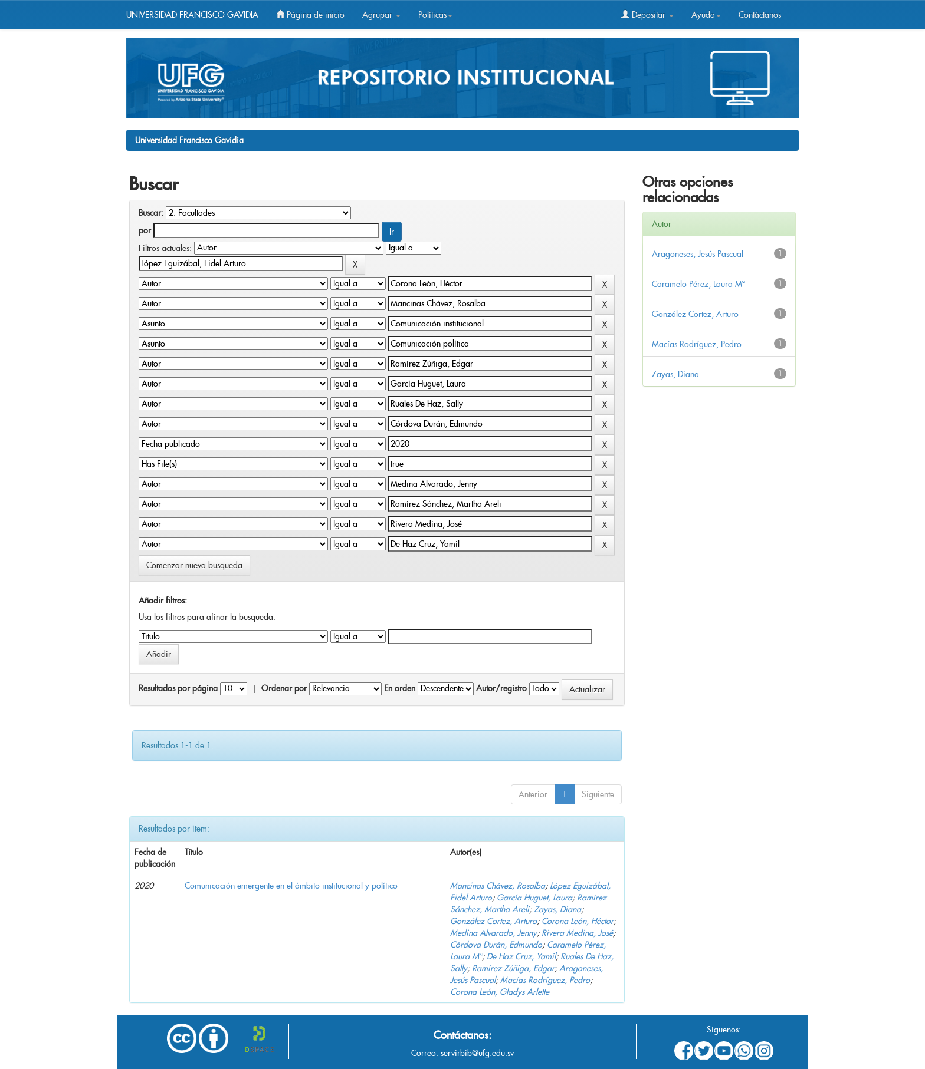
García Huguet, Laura (534, 897)
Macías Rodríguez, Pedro (545, 980)
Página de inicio (310, 14)
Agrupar (381, 14)
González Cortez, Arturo (493, 921)
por (145, 230)
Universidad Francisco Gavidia (189, 140)
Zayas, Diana (557, 909)
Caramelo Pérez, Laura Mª (698, 284)
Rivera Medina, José (577, 933)
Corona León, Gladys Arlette (499, 991)
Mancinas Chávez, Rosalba (497, 885)
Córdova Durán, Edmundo (496, 944)
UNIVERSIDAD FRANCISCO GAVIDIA (192, 14)
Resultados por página (178, 688)
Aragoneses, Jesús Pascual (697, 254)
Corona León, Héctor (578, 921)
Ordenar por (284, 688)
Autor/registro (501, 688)
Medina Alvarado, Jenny (493, 933)
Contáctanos (760, 14)
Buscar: (151, 212)
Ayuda (706, 14)
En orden (399, 688)
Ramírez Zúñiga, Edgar (513, 968)
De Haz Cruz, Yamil (521, 956)
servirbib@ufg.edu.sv (477, 1053)
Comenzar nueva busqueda (194, 565)
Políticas (435, 14)
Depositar (647, 14)
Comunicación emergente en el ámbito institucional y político (291, 885)
